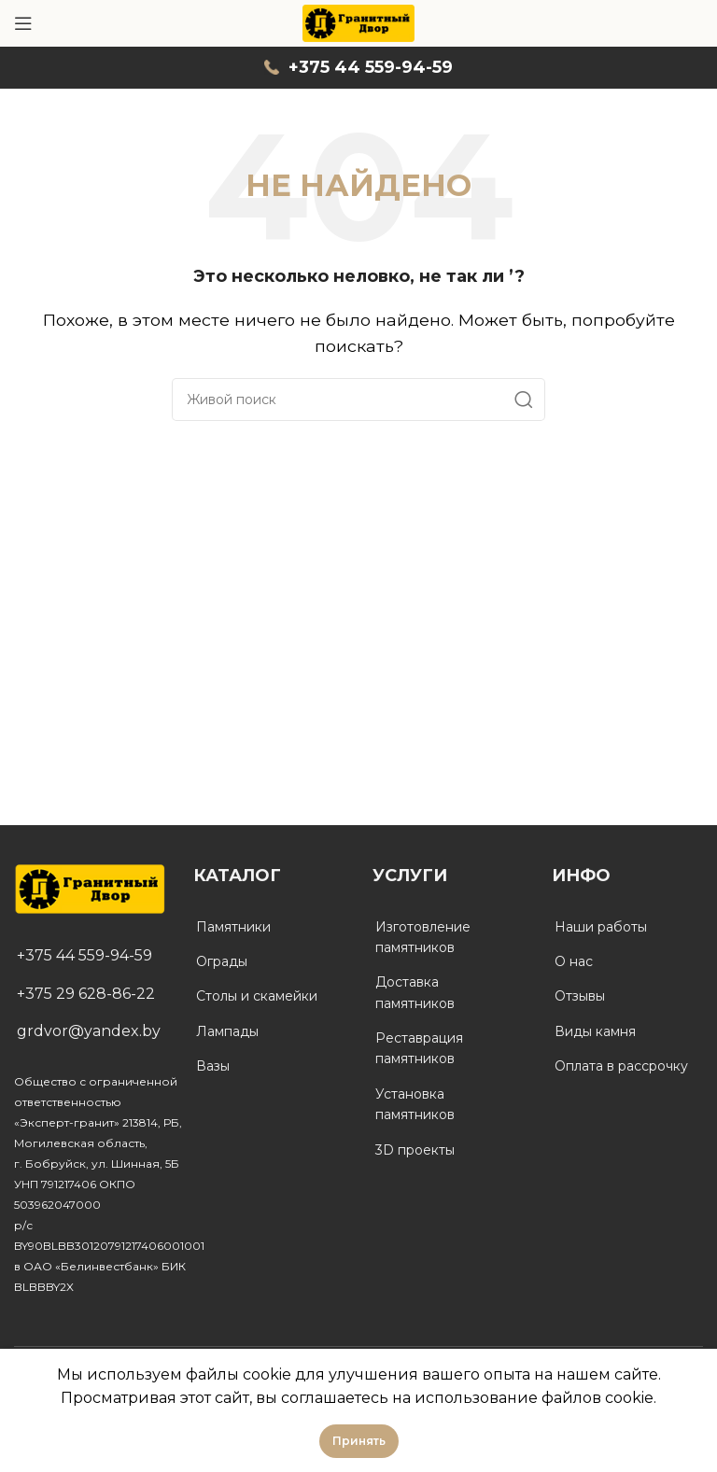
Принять (359, 1441)
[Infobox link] (358, 67)
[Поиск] (358, 399)
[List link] (89, 956)
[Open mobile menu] (23, 23)
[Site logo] (358, 22)
